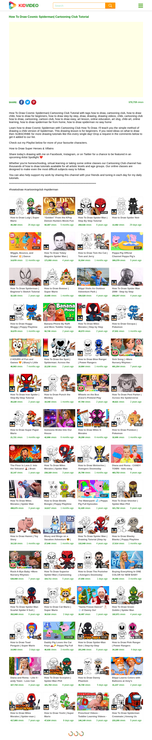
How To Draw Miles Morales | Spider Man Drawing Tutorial (56, 468)
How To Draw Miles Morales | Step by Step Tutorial (90, 327)
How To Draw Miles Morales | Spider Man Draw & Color (22, 504)
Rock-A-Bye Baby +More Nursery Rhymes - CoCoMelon (24, 574)
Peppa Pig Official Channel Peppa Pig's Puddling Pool (123, 256)
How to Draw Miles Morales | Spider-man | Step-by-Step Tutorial (22, 716)
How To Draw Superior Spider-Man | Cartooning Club (57, 574)
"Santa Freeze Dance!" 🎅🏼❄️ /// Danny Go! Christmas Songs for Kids (92, 610)
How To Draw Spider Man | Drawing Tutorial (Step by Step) (92, 539)
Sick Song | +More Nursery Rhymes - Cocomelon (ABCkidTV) (125, 362)
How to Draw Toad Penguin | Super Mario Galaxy (22, 645)
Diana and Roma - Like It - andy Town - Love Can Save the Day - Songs (24, 680)
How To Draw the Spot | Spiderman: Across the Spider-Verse (57, 362)
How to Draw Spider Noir (125, 217)
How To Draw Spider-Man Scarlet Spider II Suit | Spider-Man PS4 (24, 610)
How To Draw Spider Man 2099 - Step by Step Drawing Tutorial (126, 291)
